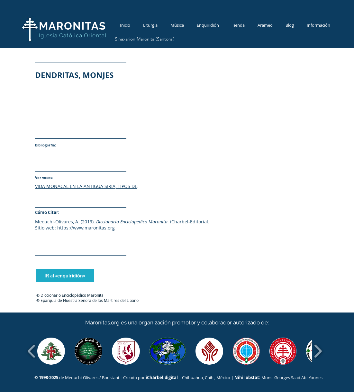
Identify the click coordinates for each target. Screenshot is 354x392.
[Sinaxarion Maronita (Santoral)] (145, 39)
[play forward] (318, 351)
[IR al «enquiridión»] (65, 275)
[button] (51, 351)
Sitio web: (45, 228)
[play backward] (31, 351)
